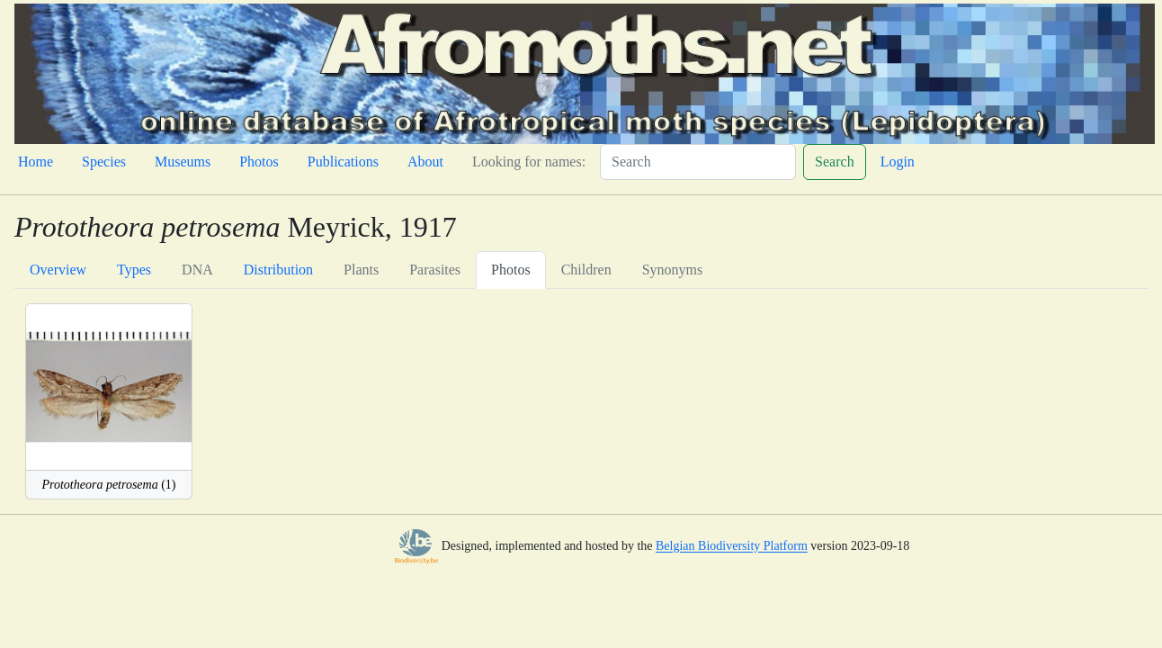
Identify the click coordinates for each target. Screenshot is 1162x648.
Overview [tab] (58, 269)
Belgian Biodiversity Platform (732, 547)
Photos (259, 161)
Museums (182, 161)
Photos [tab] (511, 269)
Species (104, 161)
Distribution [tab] (278, 269)
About (425, 161)
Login (897, 161)
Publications (343, 161)
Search (834, 161)
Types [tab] (134, 269)
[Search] (698, 162)
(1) (108, 484)
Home (35, 161)
